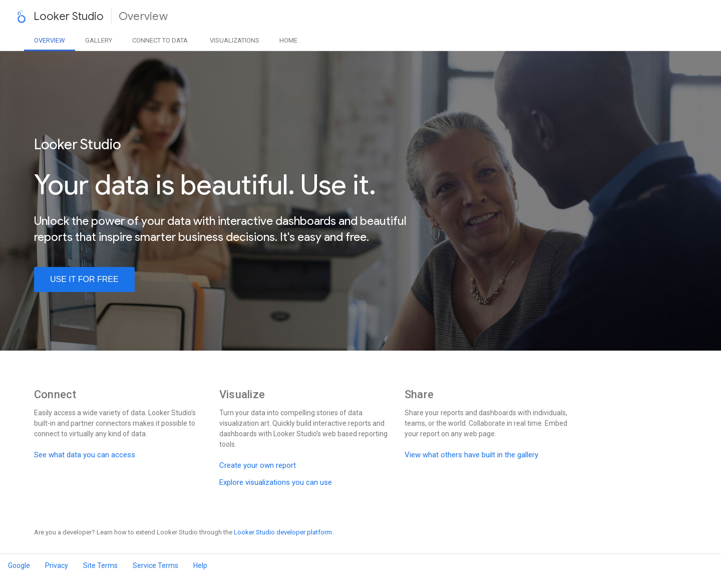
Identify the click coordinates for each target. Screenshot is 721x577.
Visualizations (234, 40)
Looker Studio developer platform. (283, 532)
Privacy (56, 565)
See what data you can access (84, 454)
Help (200, 565)
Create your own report (257, 465)
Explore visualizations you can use (275, 482)
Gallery (98, 40)
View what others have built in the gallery (471, 454)
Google (19, 565)
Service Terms (155, 565)
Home (288, 40)
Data (160, 40)
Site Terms (100, 565)
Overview (49, 40)
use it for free (84, 279)
